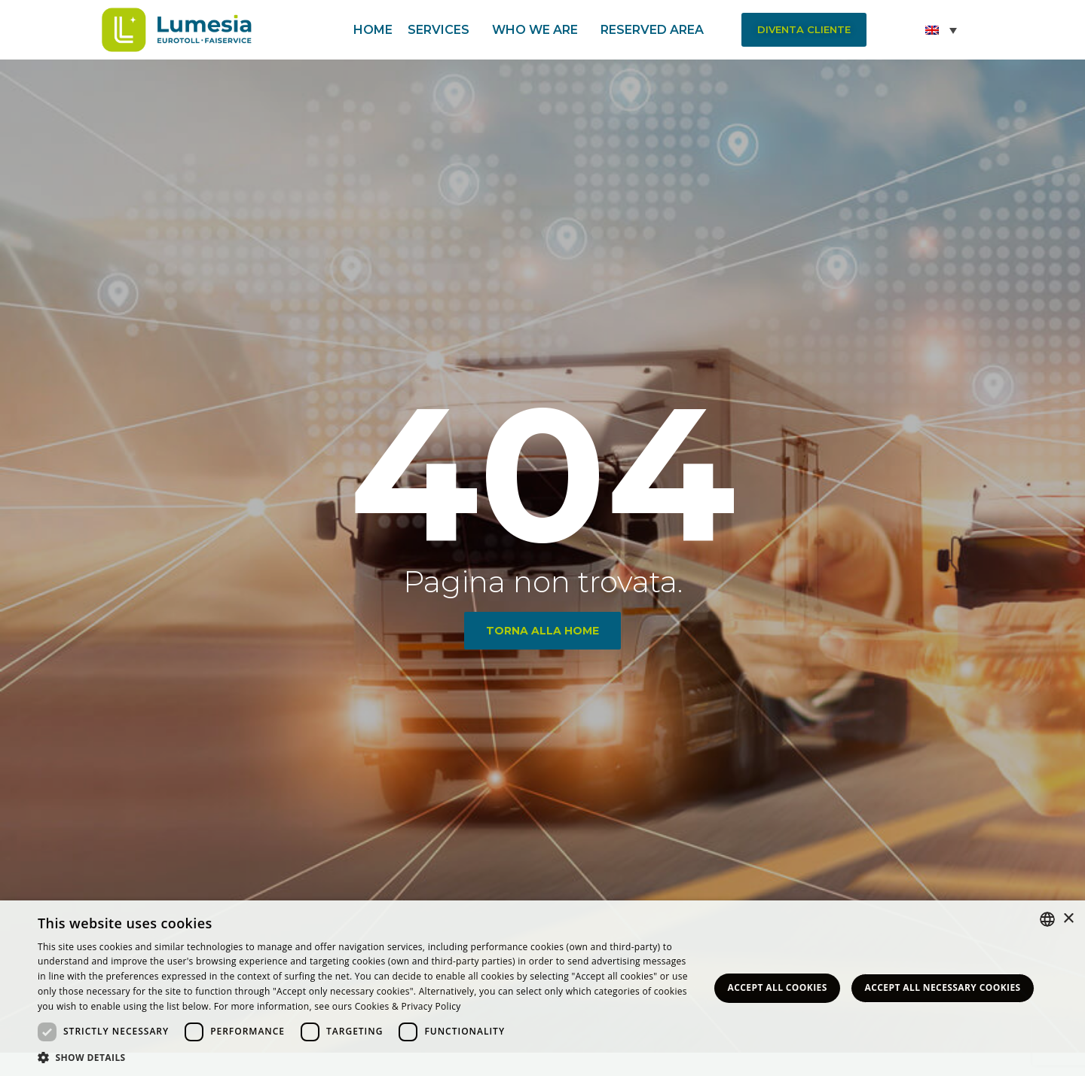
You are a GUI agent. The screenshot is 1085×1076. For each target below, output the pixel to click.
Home (373, 30)
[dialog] (542, 988)
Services (442, 30)
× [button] (1068, 919)
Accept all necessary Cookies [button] (943, 987)
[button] (803, 30)
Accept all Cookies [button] (777, 987)
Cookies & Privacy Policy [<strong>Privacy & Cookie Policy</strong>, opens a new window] (408, 1006)
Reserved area (656, 30)
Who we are (538, 30)
